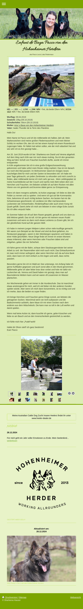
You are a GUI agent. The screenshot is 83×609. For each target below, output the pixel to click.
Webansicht (75, 597)
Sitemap (22, 597)
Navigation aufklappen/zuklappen (41, 4)
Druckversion (10, 597)
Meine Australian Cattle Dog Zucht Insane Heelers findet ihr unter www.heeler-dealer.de (41, 416)
